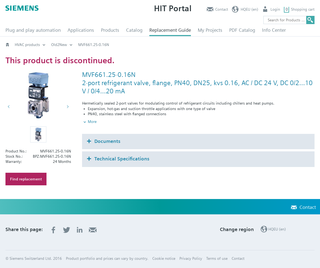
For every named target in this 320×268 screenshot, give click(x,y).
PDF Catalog (242, 30)
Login (275, 9)
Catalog (134, 30)
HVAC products (27, 44)
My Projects (210, 30)
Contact (221, 9)
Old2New (59, 44)
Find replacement (26, 179)
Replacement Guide (170, 30)
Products (110, 30)
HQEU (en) (249, 9)
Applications (81, 30)
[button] (38, 134)
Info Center (274, 30)
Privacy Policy (190, 258)
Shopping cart (303, 9)
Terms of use (217, 258)
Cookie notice (163, 258)
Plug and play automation (33, 30)
